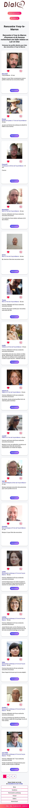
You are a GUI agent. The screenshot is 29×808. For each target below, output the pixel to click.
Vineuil (14, 795)
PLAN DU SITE (17, 806)
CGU (11, 806)
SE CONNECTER (14, 18)
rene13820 (5, 753)
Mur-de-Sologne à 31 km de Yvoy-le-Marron (14, 528)
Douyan (4, 119)
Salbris (14, 798)
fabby (3, 662)
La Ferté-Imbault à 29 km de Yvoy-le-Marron (14, 482)
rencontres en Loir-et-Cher (15, 784)
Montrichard (14, 801)
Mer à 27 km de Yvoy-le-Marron (10, 211)
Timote (4, 300)
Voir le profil (14, 90)
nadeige (4, 617)
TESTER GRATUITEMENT (14, 13)
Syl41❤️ (4, 481)
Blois (14, 787)
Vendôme (14, 790)
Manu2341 (5, 74)
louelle (4, 345)
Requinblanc (5, 209)
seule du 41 (5, 390)
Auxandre (4, 526)
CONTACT (25, 806)
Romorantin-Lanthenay (14, 793)
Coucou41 (5, 164)
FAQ (7, 806)
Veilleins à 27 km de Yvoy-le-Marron (11, 347)
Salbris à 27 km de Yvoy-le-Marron (11, 392)
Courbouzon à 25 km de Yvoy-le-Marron (13, 166)
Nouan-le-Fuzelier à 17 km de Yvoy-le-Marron (14, 120)
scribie (4, 571)
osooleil (4, 436)
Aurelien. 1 (5, 707)
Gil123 (3, 255)
